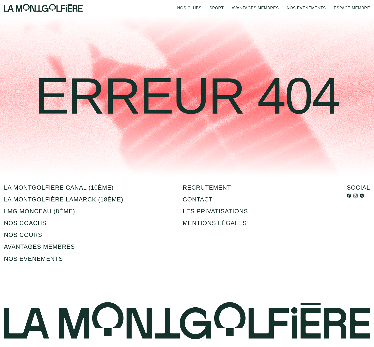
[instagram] (355, 196)
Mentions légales (215, 223)
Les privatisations (215, 211)
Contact (198, 199)
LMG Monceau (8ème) (39, 211)
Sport (216, 8)
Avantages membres (255, 8)
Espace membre (352, 8)
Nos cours (23, 234)
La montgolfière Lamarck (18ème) (63, 199)
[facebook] (349, 196)
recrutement (207, 187)
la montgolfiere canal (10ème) (59, 187)
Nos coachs (25, 223)
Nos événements (306, 8)
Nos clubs (189, 8)
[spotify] (362, 196)
